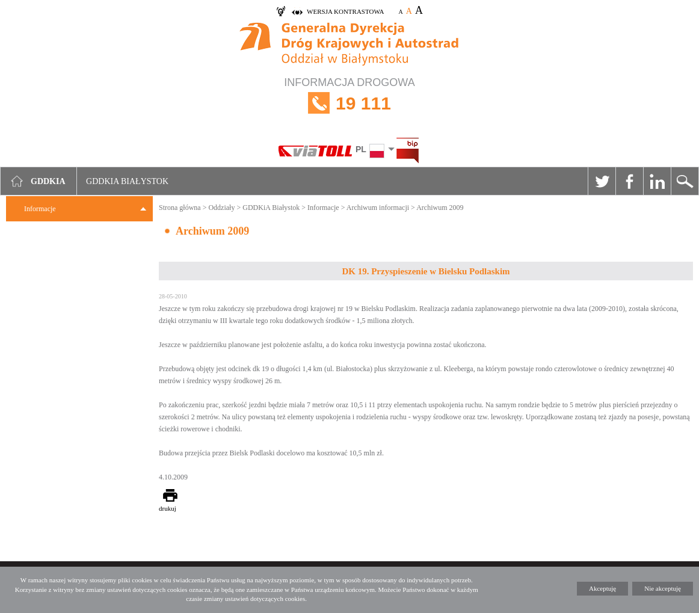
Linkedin (657, 181)
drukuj (167, 508)
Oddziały (221, 207)
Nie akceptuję (662, 588)
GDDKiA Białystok (271, 207)
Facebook (629, 181)
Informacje (40, 209)
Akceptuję (602, 588)
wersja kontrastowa (345, 11)
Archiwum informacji (377, 207)
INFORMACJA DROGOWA (349, 103)
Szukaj (684, 181)
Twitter (601, 181)
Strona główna (180, 207)
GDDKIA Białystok (127, 181)
